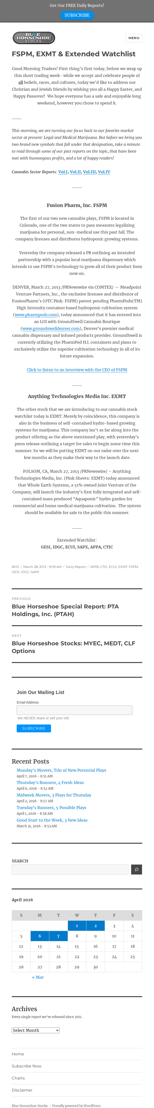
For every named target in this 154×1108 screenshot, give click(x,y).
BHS (15, 567)
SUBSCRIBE (77, 15)
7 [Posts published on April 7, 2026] (58, 935)
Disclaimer (22, 1090)
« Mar (38, 977)
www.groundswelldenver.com (51, 328)
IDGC (25, 572)
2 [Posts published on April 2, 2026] (95, 925)
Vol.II (75, 171)
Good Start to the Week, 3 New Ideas (52, 820)
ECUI (113, 567)
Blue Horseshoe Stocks (30, 1106)
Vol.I (63, 171)
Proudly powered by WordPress (76, 1106)
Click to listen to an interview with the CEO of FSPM (77, 369)
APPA (94, 567)
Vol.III (89, 171)
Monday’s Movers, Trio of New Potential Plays (61, 770)
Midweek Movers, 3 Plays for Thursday (54, 795)
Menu (133, 38)
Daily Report (76, 567)
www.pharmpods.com (36, 314)
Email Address (27, 702)
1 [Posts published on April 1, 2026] (77, 925)
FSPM (133, 567)
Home (18, 1054)
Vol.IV (104, 171)
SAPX (35, 572)
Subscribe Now (26, 1066)
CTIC (103, 567)
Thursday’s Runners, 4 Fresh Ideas (50, 782)
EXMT (122, 567)
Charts (18, 1078)
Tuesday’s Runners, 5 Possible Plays (51, 807)
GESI (15, 572)
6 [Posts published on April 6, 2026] (39, 935)
